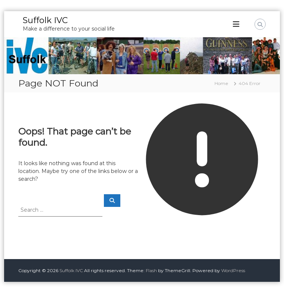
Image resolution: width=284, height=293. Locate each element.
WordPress (233, 270)
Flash (151, 270)
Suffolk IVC (45, 20)
